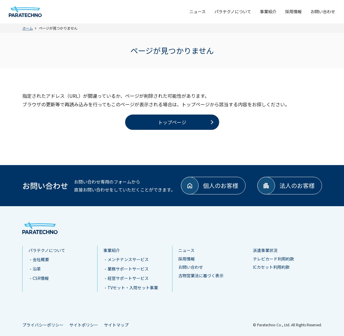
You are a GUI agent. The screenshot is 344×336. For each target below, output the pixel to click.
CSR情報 (41, 278)
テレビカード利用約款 (273, 259)
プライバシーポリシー (42, 325)
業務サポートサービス (128, 269)
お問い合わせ (323, 11)
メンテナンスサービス (128, 259)
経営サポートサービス (128, 278)
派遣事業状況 (265, 250)
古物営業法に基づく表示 (201, 275)
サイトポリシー (83, 325)
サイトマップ (116, 325)
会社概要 (41, 259)
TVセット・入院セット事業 (133, 287)
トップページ (172, 122)
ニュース (197, 11)
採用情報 (293, 11)
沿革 (37, 269)
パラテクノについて (232, 11)
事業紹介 (268, 11)
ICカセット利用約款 (271, 267)
